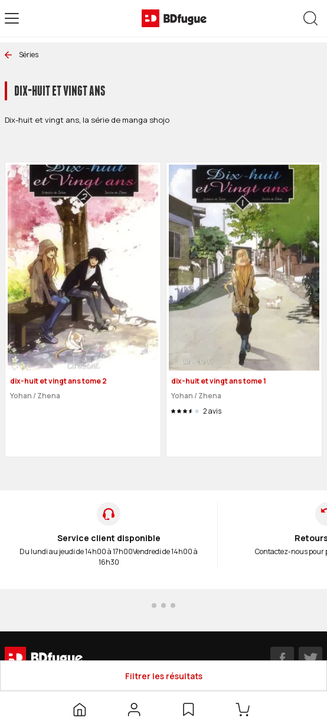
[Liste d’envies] (188, 709)
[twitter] (310, 658)
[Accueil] (80, 709)
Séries (21, 55)
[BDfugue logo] (174, 18)
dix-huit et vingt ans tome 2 (58, 381)
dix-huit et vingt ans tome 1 (218, 381)
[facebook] (282, 658)
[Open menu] (12, 18)
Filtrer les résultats (163, 676)
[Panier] (245, 709)
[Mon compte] (134, 709)
